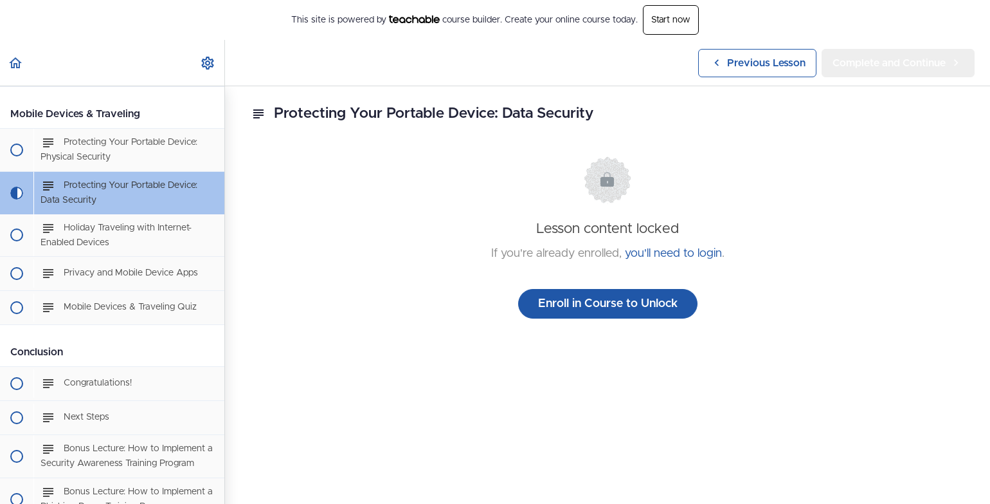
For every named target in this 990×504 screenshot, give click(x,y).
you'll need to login (673, 253)
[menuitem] (208, 63)
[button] (16, 63)
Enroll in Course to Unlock (608, 304)
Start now (670, 19)
